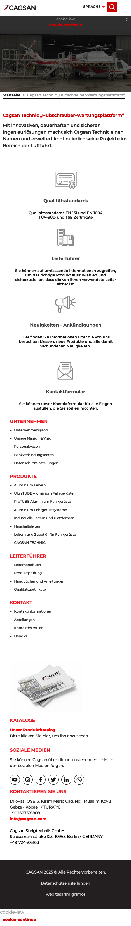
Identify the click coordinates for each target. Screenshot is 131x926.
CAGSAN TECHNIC (30, 543)
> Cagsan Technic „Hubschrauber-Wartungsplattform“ (72, 95)
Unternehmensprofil (31, 430)
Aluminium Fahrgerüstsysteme (40, 510)
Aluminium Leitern (30, 485)
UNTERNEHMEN (29, 421)
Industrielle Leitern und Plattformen (44, 518)
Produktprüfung (28, 573)
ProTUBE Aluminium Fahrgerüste (42, 502)
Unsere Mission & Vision (33, 438)
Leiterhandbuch (27, 565)
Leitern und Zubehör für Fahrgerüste (45, 535)
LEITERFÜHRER (28, 556)
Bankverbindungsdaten (34, 455)
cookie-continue (65, 24)
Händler (20, 636)
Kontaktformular (28, 628)
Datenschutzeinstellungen (36, 463)
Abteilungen (24, 620)
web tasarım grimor (65, 894)
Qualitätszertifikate (30, 590)
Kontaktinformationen (33, 611)
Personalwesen (27, 447)
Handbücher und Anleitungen (39, 581)
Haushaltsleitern (27, 526)
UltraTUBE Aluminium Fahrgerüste (43, 493)
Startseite (11, 95)
